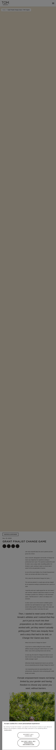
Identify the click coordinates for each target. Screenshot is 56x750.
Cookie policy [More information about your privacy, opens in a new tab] (8, 730)
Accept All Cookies (28, 735)
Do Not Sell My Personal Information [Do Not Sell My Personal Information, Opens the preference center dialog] (28, 743)
